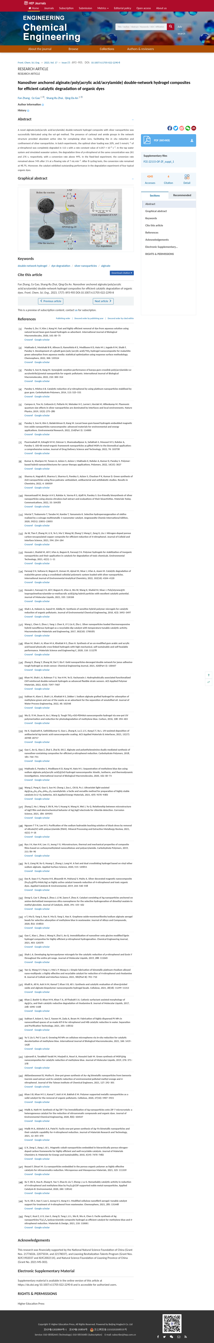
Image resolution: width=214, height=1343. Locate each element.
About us (161, 8)
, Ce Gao (35, 98)
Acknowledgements (157, 239)
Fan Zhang (24, 98)
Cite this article (154, 225)
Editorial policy (122, 8)
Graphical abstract (156, 211)
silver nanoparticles (85, 265)
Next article (103, 301)
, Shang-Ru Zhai (53, 98)
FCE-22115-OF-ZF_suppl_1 (159, 161)
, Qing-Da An (71, 98)
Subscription (66, 8)
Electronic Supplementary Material (160, 247)
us (76, 310)
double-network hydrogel (32, 265)
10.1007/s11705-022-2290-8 (105, 62)
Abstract (150, 204)
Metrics (103, 8)
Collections (107, 49)
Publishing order (63, 318)
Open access (143, 8)
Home (34, 8)
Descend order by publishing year (88, 318)
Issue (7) (66, 62)
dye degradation (60, 265)
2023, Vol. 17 (50, 62)
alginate (105, 265)
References (151, 232)
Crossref (28, 339)
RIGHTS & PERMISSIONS (159, 254)
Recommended (182, 195)
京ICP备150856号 (78, 1329)
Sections (155, 195)
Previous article (50, 301)
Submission (85, 8)
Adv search (181, 27)
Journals (49, 8)
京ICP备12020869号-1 (55, 1329)
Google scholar (42, 339)
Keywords (151, 218)
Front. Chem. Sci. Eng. (29, 62)
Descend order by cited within (121, 318)
